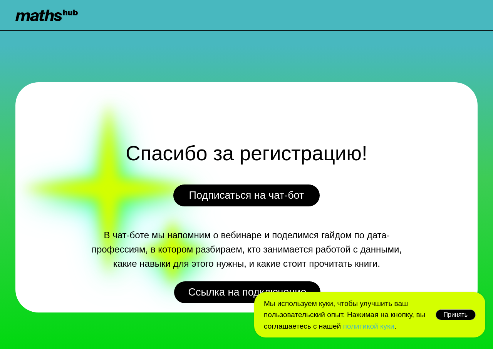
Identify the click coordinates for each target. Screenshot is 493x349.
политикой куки (368, 326)
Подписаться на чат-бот (246, 195)
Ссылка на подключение (247, 292)
